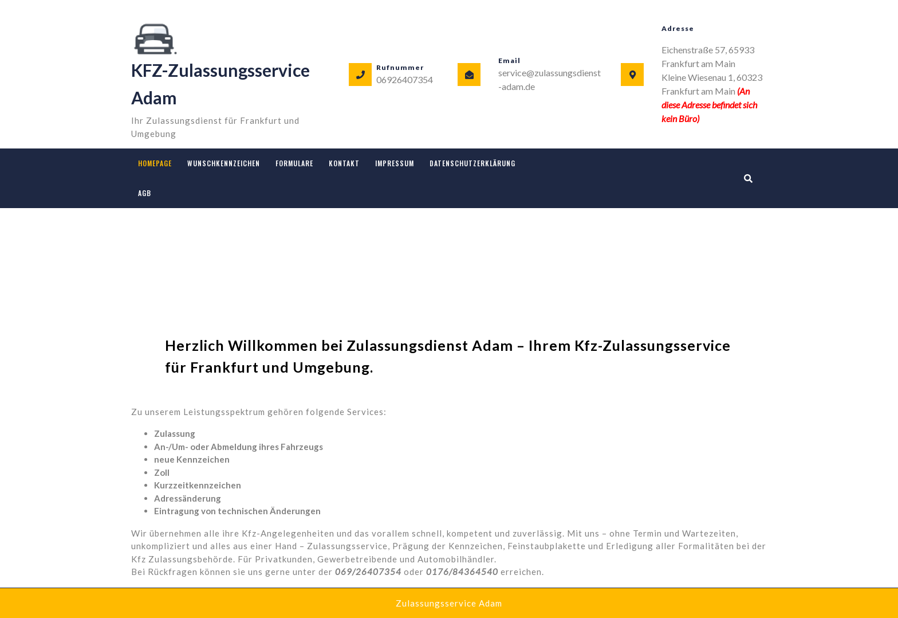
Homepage (155, 163)
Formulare (294, 163)
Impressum (394, 163)
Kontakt (344, 163)
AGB (144, 193)
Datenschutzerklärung (472, 163)
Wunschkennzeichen (223, 163)
